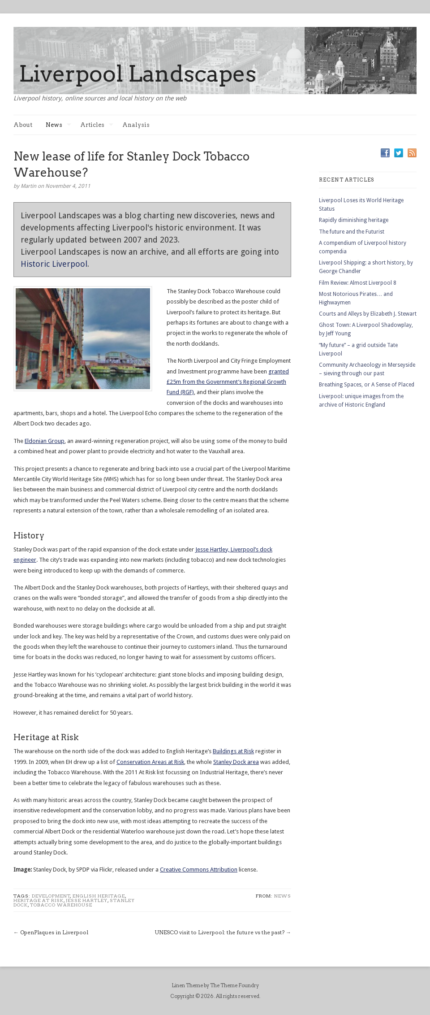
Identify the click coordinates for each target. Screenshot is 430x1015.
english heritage (99, 895)
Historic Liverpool (54, 264)
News (58, 124)
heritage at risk (38, 900)
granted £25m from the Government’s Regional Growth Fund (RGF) (228, 382)
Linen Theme (187, 985)
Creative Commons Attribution (198, 869)
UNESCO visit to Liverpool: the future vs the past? (219, 932)
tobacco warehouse (61, 904)
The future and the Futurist (351, 232)
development (51, 895)
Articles (96, 124)
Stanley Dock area (236, 762)
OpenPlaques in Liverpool (54, 932)
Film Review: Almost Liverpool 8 (357, 283)
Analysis (136, 124)
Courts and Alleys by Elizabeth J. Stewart (368, 314)
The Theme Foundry (234, 985)
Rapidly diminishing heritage (353, 220)
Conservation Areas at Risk (150, 762)
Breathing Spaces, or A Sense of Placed (366, 385)
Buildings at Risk (233, 751)
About (22, 124)
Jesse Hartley (87, 900)
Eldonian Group (44, 441)
